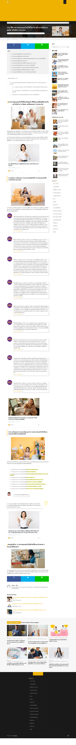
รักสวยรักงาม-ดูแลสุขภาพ (57, 210)
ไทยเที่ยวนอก (55, 222)
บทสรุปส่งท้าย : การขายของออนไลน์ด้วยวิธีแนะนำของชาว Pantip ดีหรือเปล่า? (25, 94)
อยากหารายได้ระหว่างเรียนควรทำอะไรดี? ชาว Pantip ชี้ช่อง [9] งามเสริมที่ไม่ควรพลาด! (30, 604)
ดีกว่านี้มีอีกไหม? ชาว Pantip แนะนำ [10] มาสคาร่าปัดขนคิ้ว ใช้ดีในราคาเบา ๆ (63, 98)
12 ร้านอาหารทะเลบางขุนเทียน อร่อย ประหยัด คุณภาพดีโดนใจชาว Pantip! (63, 133)
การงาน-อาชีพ (55, 183)
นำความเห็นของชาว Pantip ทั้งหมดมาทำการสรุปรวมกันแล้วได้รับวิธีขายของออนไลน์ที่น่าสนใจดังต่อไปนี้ (30, 91)
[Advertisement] (38, 13)
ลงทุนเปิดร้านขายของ (33, 33)
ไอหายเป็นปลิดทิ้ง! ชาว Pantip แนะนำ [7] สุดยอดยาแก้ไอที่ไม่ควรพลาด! (63, 67)
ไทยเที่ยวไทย (55, 225)
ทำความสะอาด (31, 646)
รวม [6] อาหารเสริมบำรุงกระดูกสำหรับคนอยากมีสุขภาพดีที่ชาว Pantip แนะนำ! (63, 54)
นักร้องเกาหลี (55, 204)
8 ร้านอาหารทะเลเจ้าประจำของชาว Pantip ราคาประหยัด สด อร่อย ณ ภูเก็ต (63, 169)
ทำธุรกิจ (14, 646)
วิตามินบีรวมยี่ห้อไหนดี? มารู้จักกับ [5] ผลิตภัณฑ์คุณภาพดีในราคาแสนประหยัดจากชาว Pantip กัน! (63, 85)
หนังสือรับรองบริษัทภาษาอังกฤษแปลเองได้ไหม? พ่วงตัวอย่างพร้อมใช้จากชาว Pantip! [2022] (59, 673)
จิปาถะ (54, 198)
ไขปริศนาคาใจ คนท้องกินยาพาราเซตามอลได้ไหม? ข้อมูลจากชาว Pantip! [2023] (63, 73)
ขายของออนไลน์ (26, 33)
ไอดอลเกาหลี (55, 228)
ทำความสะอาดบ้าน (37, 646)
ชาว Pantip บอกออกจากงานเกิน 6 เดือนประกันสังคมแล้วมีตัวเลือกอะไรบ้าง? (28, 611)
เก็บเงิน (63, 645)
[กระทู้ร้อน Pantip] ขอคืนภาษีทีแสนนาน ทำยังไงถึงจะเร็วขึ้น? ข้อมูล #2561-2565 (17, 671)
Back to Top (38, 681)
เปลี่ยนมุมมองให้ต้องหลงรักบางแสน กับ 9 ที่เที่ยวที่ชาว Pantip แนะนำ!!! (63, 145)
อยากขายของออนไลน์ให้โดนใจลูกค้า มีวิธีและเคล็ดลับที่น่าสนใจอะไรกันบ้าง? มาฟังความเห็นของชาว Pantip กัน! (28, 83)
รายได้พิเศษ (56, 645)
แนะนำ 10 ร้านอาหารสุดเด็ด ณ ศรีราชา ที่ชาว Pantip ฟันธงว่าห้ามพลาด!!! (63, 121)
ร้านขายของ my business (57, 213)
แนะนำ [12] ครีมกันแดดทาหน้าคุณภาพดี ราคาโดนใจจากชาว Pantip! (63, 104)
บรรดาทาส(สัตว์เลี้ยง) (57, 207)
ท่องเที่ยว (54, 201)
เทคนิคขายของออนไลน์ (40, 33)
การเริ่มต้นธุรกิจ (10, 646)
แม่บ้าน (29, 647)
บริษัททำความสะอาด (43, 646)
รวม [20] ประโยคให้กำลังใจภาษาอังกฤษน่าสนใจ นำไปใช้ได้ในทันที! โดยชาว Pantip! (29, 617)
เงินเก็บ (66, 645)
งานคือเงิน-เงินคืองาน (16, 33)
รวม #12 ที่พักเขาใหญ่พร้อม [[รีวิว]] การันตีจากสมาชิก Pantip (62, 163)
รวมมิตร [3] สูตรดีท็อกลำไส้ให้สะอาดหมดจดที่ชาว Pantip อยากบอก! (63, 92)
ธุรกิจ (21, 646)
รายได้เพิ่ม (60, 645)
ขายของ (22, 33)
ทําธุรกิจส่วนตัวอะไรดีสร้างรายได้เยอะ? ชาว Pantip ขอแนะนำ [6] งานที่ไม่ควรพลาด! (16, 650)
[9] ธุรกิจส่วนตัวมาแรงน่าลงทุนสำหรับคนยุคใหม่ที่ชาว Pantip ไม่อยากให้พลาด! (37, 670)
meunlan (15, 742)
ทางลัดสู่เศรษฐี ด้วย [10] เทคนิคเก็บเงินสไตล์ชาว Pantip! (58, 648)
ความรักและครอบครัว (57, 192)
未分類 (54, 231)
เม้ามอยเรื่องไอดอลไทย (57, 219)
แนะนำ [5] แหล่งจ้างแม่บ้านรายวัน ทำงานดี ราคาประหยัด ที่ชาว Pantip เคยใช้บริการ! (38, 650)
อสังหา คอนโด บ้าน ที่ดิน (57, 216)
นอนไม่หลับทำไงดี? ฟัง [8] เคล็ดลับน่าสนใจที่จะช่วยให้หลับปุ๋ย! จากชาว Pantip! (63, 60)
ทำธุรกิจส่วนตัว (18, 646)
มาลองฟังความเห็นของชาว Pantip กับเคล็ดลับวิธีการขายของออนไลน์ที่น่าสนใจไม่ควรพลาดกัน (29, 87)
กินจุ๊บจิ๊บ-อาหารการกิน (57, 189)
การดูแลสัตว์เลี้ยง (56, 186)
